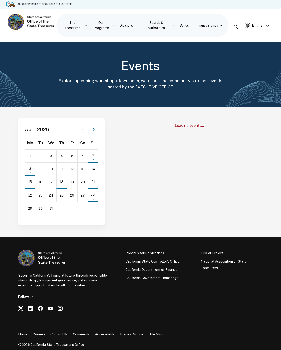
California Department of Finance (151, 262)
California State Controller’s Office (152, 254)
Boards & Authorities (160, 22)
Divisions (130, 22)
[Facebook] (40, 301)
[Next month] (93, 122)
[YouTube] (50, 301)
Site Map (155, 327)
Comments (81, 327)
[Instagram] (60, 301)
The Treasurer (75, 22)
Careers (39, 327)
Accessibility (105, 327)
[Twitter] (20, 301)
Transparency (212, 22)
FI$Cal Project (212, 246)
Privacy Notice (131, 327)
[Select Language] (260, 22)
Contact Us (59, 327)
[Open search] (238, 21)
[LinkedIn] (30, 301)
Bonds (189, 22)
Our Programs (105, 22)
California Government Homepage (152, 271)
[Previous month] (82, 122)
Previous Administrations (145, 246)
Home (22, 327)
